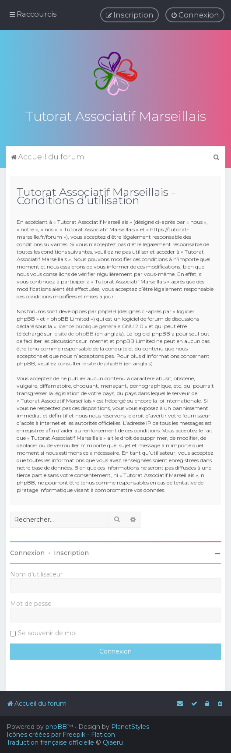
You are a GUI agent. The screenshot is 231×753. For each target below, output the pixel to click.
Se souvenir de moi (47, 632)
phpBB (56, 727)
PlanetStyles (130, 727)
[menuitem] (194, 14)
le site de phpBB (73, 332)
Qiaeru (113, 742)
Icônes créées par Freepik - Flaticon (61, 735)
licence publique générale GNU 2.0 (100, 325)
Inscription (71, 552)
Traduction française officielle (50, 742)
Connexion (27, 552)
